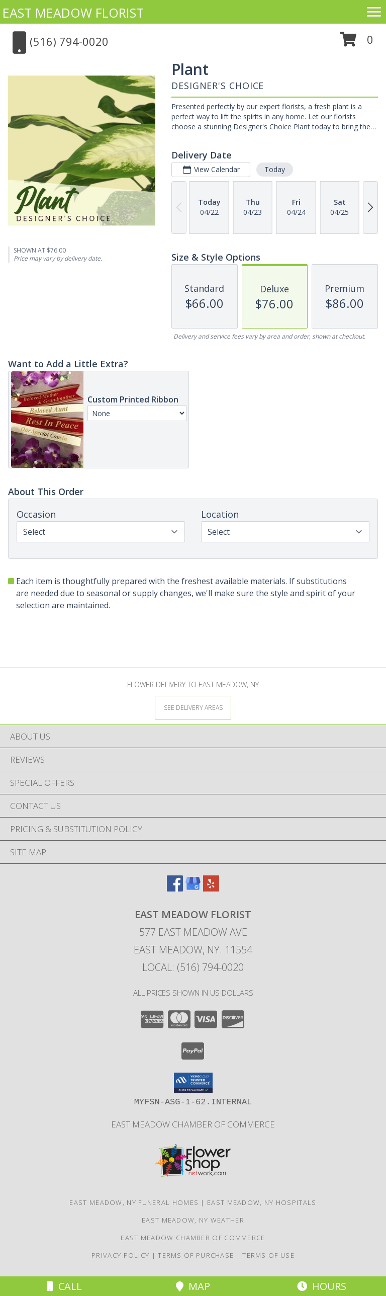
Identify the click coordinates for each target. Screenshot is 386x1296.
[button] (356, 43)
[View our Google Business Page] (193, 888)
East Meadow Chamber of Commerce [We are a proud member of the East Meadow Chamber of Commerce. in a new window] (193, 1124)
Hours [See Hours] (321, 1286)
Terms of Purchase (196, 1255)
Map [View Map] (193, 1286)
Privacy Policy (120, 1255)
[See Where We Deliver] (193, 707)
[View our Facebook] (175, 888)
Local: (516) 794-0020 (193, 967)
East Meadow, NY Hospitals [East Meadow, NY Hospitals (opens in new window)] (262, 1202)
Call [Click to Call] (64, 1286)
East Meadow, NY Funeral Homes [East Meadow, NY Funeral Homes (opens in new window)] (134, 1202)
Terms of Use (268, 1255)
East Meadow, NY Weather (193, 1220)
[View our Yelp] (211, 888)
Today (274, 169)
